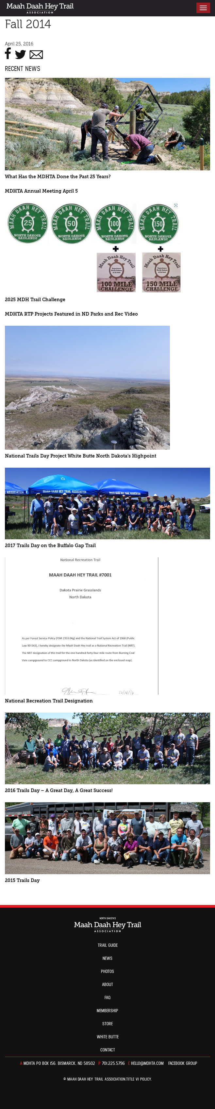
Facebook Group (182, 1063)
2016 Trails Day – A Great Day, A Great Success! (59, 790)
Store (107, 1024)
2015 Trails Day (22, 880)
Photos (107, 971)
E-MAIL (36, 53)
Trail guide (108, 945)
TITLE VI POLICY (138, 1079)
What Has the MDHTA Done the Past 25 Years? (58, 177)
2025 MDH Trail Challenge (35, 300)
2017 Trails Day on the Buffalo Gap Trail (50, 545)
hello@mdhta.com (147, 1063)
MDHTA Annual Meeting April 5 (41, 191)
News (107, 958)
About (107, 984)
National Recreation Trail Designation (49, 701)
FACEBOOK (8, 53)
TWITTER (20, 53)
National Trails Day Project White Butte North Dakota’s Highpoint (80, 456)
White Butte (108, 1037)
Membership (107, 1011)
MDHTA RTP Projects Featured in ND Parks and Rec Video (71, 314)
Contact (107, 1050)
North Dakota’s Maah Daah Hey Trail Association (40, 8)
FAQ (108, 998)
